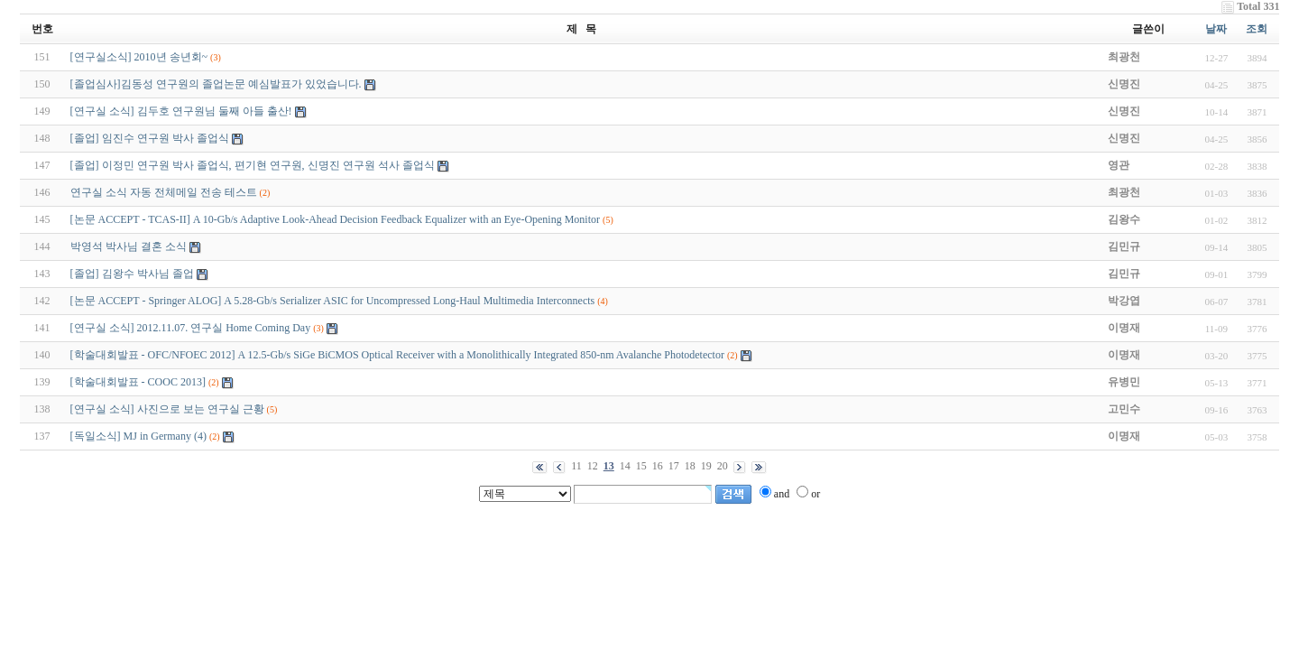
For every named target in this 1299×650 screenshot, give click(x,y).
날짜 (1216, 29)
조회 (1256, 29)
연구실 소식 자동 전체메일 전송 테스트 (163, 192)
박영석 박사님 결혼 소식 (128, 246)
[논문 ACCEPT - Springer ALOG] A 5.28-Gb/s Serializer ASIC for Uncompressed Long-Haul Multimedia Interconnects (332, 300)
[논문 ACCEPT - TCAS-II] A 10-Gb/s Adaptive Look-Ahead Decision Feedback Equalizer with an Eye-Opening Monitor (335, 219)
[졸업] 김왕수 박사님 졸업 (132, 273)
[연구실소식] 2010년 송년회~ (138, 57)
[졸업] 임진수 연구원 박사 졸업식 (149, 138)
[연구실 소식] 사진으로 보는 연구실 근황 (167, 409)
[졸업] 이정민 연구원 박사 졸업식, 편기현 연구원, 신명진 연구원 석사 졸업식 (252, 165)
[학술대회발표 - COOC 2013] (138, 382)
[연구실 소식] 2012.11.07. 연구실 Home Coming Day (190, 327)
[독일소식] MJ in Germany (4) (138, 436)
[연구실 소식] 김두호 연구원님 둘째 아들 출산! (181, 111)
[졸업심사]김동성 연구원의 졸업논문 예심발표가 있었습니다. (216, 84)
